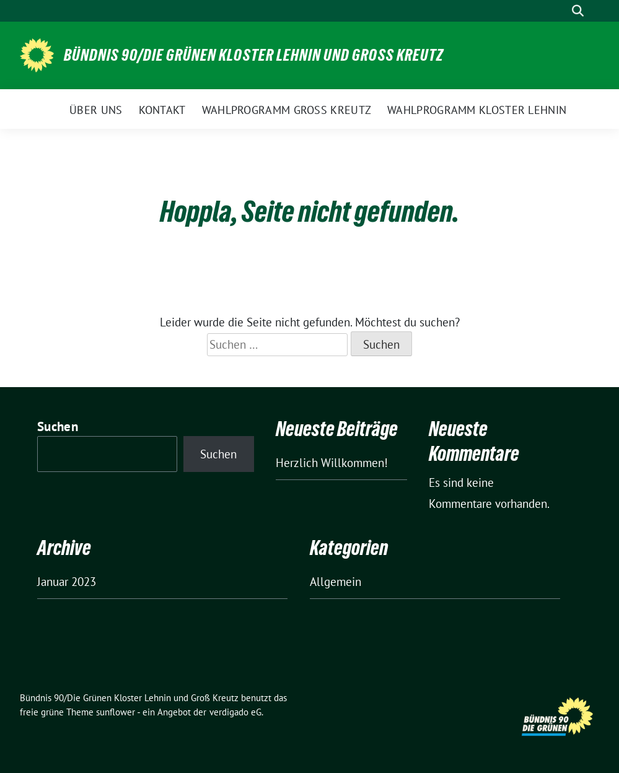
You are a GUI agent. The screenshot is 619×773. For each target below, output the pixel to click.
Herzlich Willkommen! (332, 462)
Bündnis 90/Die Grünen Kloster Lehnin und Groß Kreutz (254, 55)
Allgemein (335, 581)
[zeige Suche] (578, 11)
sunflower (115, 712)
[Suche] (560, 11)
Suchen (57, 426)
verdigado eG (235, 712)
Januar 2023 (66, 581)
